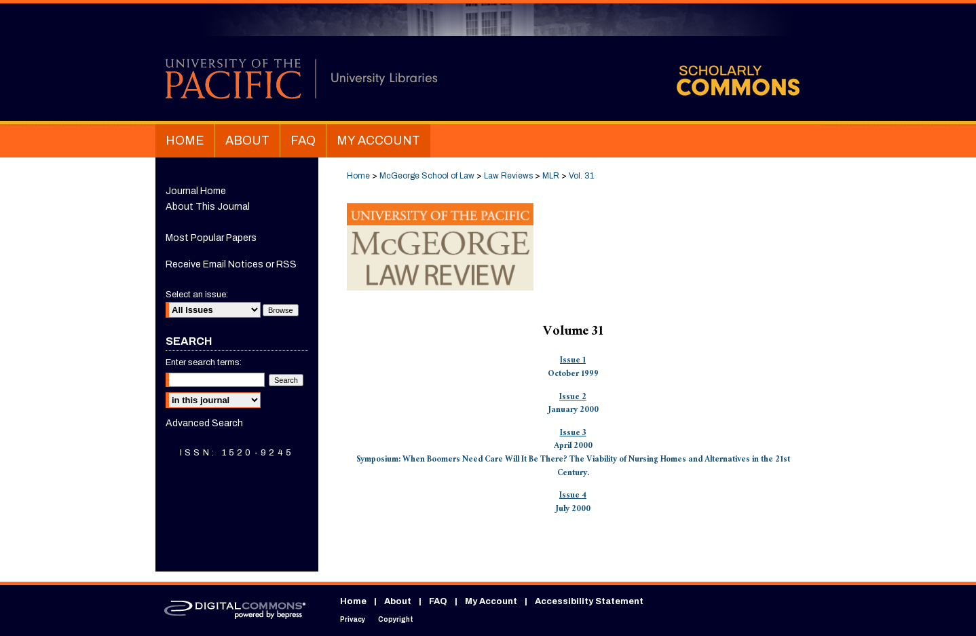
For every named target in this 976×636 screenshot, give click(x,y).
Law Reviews (508, 176)
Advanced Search (204, 423)
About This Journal (208, 207)
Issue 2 (572, 398)
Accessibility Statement (589, 601)
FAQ (438, 601)
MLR (550, 176)
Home (358, 176)
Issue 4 (572, 496)
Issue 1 (573, 361)
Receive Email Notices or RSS (231, 264)
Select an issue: (197, 294)
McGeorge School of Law (426, 176)
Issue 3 (573, 434)
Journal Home (196, 191)
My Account (491, 601)
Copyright (395, 619)
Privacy (352, 619)
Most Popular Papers (211, 238)
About (397, 601)
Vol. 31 (581, 176)
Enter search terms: (204, 362)
